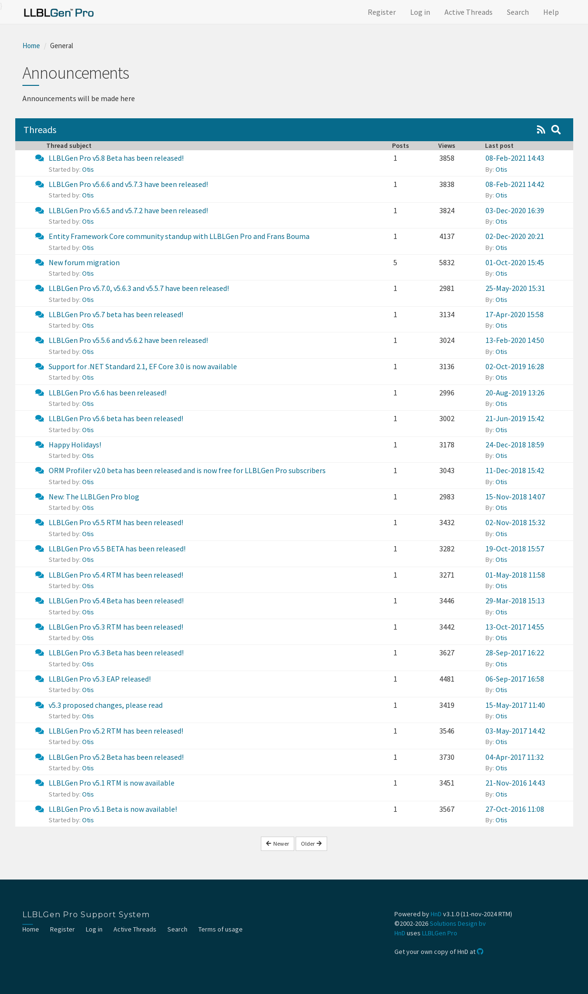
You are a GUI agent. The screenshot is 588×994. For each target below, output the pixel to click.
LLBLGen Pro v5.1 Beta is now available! (113, 809)
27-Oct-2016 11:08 (514, 809)
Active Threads (468, 12)
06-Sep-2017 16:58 (514, 678)
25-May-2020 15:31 (515, 288)
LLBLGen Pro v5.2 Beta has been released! (116, 757)
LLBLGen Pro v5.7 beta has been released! (116, 314)
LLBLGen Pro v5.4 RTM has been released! (116, 575)
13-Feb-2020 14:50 (514, 340)
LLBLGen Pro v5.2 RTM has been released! (116, 730)
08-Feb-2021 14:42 (514, 184)
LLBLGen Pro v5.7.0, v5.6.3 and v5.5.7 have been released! (139, 288)
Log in (420, 12)
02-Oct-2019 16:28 (514, 366)
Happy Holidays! (75, 444)
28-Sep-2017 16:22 (514, 652)
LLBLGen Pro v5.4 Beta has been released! (116, 600)
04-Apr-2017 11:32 (514, 757)
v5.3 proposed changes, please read (106, 705)
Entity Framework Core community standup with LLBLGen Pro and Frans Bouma (179, 236)
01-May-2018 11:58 (515, 575)
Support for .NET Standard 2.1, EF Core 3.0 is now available (143, 366)
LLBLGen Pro (439, 933)
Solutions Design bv (458, 923)
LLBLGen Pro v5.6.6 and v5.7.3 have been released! (128, 184)
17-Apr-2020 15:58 (514, 314)
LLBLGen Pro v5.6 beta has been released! (116, 418)
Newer (277, 843)
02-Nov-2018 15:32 (515, 522)
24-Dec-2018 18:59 (514, 444)
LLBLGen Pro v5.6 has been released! (107, 392)
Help (551, 12)
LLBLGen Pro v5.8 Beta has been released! (116, 158)
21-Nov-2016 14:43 (515, 782)
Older (311, 843)
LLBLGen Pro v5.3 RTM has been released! (116, 627)
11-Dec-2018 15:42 (514, 470)
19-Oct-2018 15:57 (514, 548)
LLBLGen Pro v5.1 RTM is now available (112, 782)
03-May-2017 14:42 (515, 730)
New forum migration (84, 262)
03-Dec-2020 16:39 (514, 210)
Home (31, 45)
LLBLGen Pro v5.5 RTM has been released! (116, 522)
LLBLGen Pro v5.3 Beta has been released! (116, 652)
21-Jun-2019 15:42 (514, 418)
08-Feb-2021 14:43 (514, 158)
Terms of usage (220, 929)
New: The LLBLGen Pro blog (94, 496)
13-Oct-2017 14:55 (514, 627)
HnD (436, 914)
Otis (88, 169)
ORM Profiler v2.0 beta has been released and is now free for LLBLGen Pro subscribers (187, 470)
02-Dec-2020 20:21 (514, 236)
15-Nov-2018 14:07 (515, 496)
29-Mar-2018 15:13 (515, 600)
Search (518, 12)
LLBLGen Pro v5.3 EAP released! (100, 678)
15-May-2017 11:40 (515, 705)
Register (382, 12)
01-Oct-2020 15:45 (514, 262)
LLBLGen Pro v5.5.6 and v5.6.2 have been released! (128, 340)
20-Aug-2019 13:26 (515, 392)
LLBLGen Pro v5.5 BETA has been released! (117, 548)
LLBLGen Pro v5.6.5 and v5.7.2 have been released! (128, 210)
